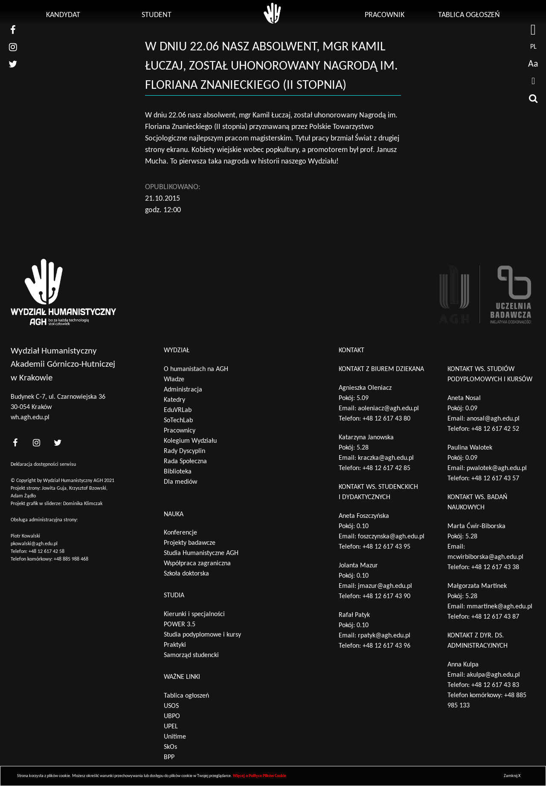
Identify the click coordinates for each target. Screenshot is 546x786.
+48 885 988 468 (71, 559)
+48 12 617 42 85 (386, 468)
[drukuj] (533, 81)
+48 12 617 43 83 (495, 685)
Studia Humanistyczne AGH (201, 553)
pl (533, 47)
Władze (174, 379)
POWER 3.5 (179, 624)
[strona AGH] (533, 29)
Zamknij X (512, 776)
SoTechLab (178, 420)
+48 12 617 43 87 (495, 617)
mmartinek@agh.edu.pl (499, 606)
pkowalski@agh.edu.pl (34, 543)
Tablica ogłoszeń (469, 15)
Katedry (174, 400)
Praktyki (175, 645)
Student (156, 15)
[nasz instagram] (12, 47)
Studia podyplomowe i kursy (202, 634)
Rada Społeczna (185, 461)
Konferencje (180, 532)
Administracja (183, 389)
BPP (169, 757)
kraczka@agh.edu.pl (386, 458)
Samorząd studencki (191, 655)
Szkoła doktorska (186, 573)
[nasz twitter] (12, 64)
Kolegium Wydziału (190, 441)
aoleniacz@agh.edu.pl (388, 408)
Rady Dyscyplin (184, 451)
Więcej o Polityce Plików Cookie (259, 776)
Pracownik (384, 15)
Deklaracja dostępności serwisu (43, 464)
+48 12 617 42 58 (46, 551)
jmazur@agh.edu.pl (385, 586)
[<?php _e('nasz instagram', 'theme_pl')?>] (36, 442)
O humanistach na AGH (196, 369)
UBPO (172, 716)
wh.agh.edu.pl (30, 417)
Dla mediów (180, 482)
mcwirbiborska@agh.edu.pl (485, 557)
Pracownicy (179, 430)
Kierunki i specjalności (194, 614)
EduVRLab (178, 410)
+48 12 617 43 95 (386, 546)
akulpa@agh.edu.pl (493, 675)
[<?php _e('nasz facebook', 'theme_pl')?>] (15, 442)
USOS (171, 706)
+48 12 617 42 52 (495, 429)
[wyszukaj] (533, 98)
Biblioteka (178, 471)
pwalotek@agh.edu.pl (497, 468)
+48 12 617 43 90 (386, 596)
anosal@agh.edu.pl (493, 418)
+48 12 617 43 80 (386, 418)
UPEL (171, 726)
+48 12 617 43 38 (495, 567)
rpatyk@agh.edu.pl (384, 635)
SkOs (170, 747)
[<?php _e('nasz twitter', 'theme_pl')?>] (57, 442)
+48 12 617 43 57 (495, 478)
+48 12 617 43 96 (386, 646)
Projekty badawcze (189, 543)
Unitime (175, 736)
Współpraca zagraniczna (197, 563)
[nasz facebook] (12, 29)
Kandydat (63, 15)
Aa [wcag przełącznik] (533, 64)
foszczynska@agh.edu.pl (391, 536)
